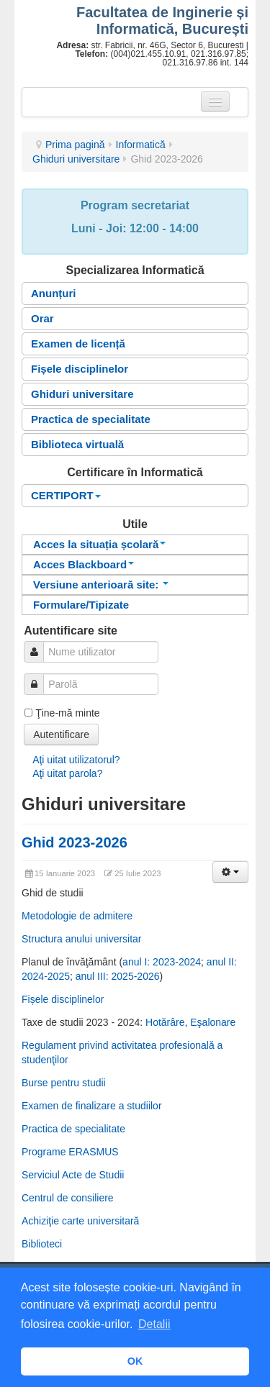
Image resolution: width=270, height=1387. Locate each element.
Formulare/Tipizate (81, 605)
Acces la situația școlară (99, 544)
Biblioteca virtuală (77, 444)
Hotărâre (164, 1022)
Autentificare (61, 734)
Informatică (141, 144)
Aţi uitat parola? (67, 773)
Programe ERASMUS (70, 1152)
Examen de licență (78, 343)
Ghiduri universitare (76, 159)
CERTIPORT (66, 495)
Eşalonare (212, 1022)
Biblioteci (42, 1244)
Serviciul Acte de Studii (73, 1175)
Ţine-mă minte (67, 713)
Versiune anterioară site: (100, 584)
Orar (42, 318)
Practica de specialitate (90, 419)
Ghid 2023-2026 (74, 842)
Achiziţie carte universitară (80, 1221)
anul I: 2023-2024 (161, 962)
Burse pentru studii (64, 1082)
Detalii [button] (154, 1324)
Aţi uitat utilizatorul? (76, 759)
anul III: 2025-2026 (118, 976)
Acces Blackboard (83, 564)
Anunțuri (53, 293)
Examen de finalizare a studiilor (92, 1105)
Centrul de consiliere (68, 1198)
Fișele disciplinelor (79, 369)
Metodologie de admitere (77, 916)
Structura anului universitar (82, 939)
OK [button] (135, 1361)
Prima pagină (75, 144)
